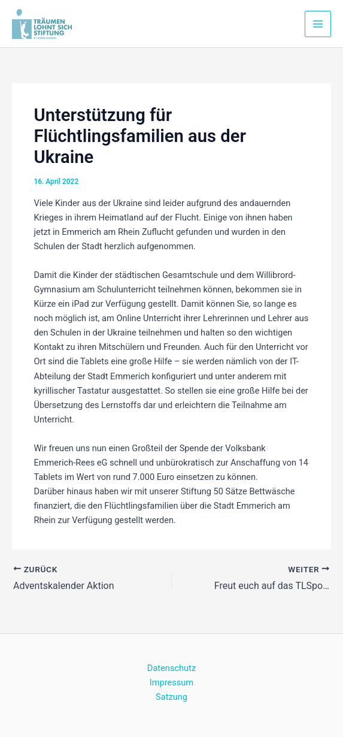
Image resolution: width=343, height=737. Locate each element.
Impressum (171, 682)
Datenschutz (171, 668)
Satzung (171, 696)
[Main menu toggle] (318, 24)
